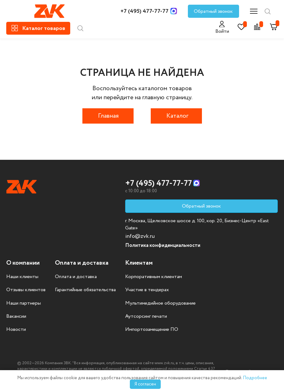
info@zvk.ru (140, 236)
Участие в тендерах (147, 290)
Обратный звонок (213, 11)
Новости (16, 329)
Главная (108, 115)
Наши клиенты (22, 276)
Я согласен (145, 384)
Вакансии (16, 316)
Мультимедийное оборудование (160, 303)
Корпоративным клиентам (153, 276)
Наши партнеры (23, 303)
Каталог (177, 115)
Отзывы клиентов (26, 290)
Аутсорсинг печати (146, 316)
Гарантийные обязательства (85, 290)
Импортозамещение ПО (151, 329)
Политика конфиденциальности (162, 245)
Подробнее (255, 378)
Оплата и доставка (76, 276)
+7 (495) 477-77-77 (144, 11)
